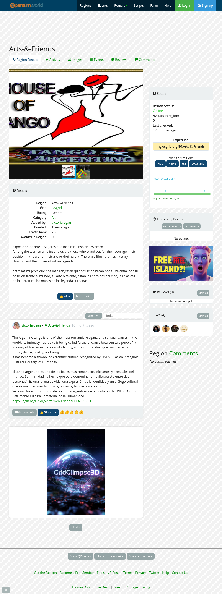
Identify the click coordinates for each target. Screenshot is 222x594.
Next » (76, 527)
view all (203, 293)
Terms (128, 572)
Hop (160, 163)
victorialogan (61, 222)
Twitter (154, 572)
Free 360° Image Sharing (131, 587)
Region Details (25, 59)
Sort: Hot (94, 316)
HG (184, 163)
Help (168, 5)
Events (103, 5)
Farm (154, 5)
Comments (145, 59)
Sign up (205, 5)
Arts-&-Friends (57, 325)
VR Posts (114, 572)
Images (75, 59)
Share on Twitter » (140, 556)
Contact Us (180, 572)
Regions (85, 5)
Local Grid (198, 163)
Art (54, 217)
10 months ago (83, 325)
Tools (101, 572)
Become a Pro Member (77, 572)
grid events (192, 226)
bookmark (84, 296)
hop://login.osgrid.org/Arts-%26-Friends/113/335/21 (51, 401)
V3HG (172, 163)
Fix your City (81, 587)
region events (172, 226)
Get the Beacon (45, 572)
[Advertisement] (111, 25)
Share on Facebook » (110, 556)
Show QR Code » (80, 556)
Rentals (120, 5)
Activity (52, 59)
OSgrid (57, 208)
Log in (184, 5)
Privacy (140, 572)
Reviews (119, 59)
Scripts (139, 5)
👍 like (65, 296)
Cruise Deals (100, 587)
